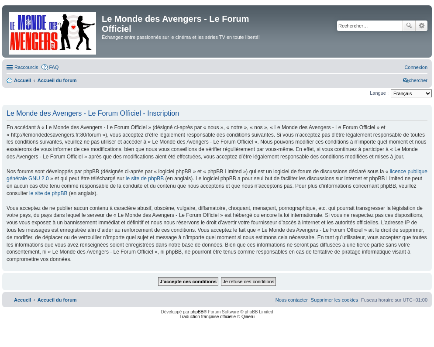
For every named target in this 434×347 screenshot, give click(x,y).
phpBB (196, 311)
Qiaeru (248, 316)
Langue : (379, 93)
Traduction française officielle (207, 316)
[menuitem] (415, 67)
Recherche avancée (421, 26)
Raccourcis (26, 67)
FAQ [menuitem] (54, 67)
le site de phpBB (145, 178)
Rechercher (409, 26)
